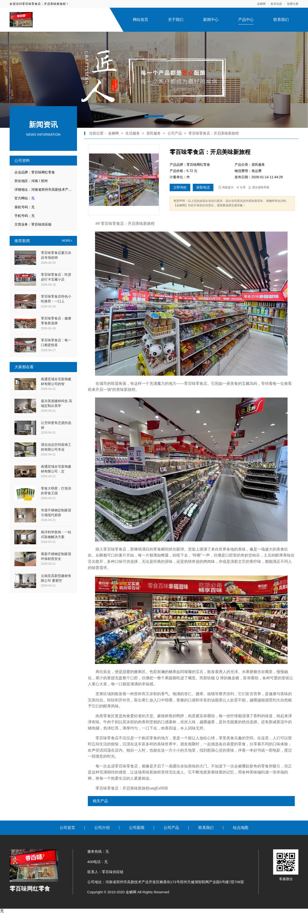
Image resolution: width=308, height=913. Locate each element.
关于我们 (175, 20)
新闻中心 (210, 20)
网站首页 (140, 20)
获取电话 (203, 187)
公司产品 (174, 133)
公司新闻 (136, 828)
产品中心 (246, 20)
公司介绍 (102, 828)
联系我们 (281, 20)
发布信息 (276, 4)
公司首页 (67, 828)
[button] (154, 116)
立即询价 (180, 187)
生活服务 (132, 133)
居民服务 (154, 133)
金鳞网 (261, 4)
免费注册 (292, 4)
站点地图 (240, 828)
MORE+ (67, 240)
